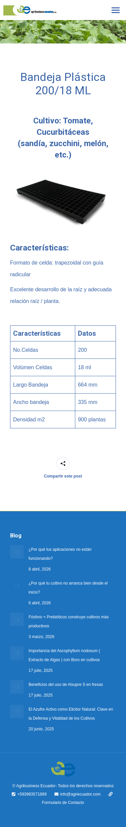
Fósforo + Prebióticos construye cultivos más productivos (69, 621)
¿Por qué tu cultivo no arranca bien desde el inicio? (68, 588)
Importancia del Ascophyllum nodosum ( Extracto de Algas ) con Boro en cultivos (64, 655)
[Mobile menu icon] (116, 10)
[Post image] (17, 551)
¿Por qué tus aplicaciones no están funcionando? (60, 554)
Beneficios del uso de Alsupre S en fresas (66, 684)
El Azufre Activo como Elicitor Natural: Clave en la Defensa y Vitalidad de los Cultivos (71, 714)
